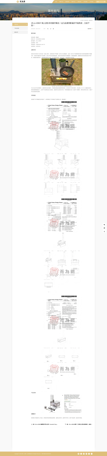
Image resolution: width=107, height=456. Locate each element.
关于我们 (91, 1)
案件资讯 (67, 1)
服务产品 (61, 1)
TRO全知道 (16, 29)
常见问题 (85, 1)
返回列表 (89, 28)
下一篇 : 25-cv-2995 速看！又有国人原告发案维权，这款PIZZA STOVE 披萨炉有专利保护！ (78, 424)
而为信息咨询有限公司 (20, 2)
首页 (56, 1)
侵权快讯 (16, 25)
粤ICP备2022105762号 (46, 453)
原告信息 (79, 1)
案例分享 (16, 33)
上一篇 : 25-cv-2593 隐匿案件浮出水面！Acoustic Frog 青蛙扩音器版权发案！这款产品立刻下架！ (45, 424)
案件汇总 (73, 1)
